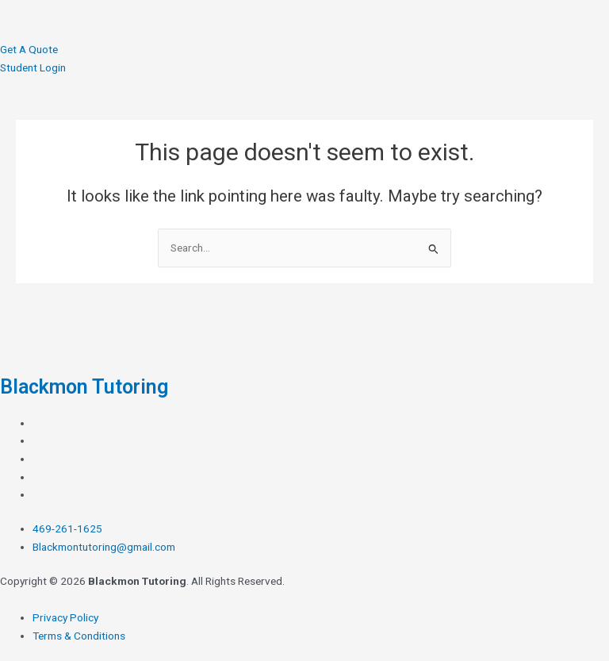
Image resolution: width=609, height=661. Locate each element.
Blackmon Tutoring (84, 386)
